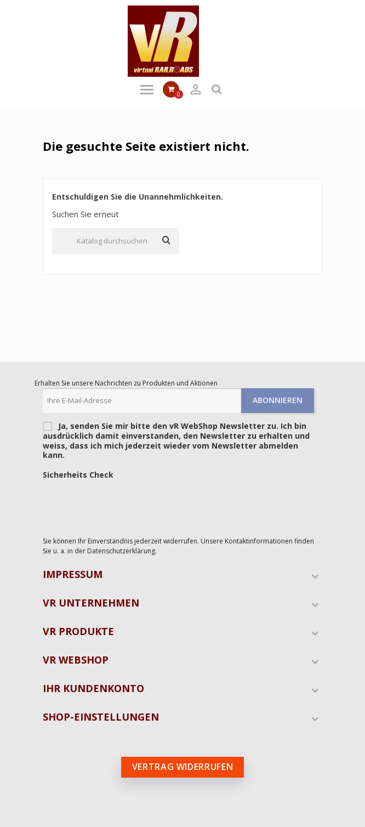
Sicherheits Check (78, 475)
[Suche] (115, 241)
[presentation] (126, 505)
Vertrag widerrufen (182, 767)
